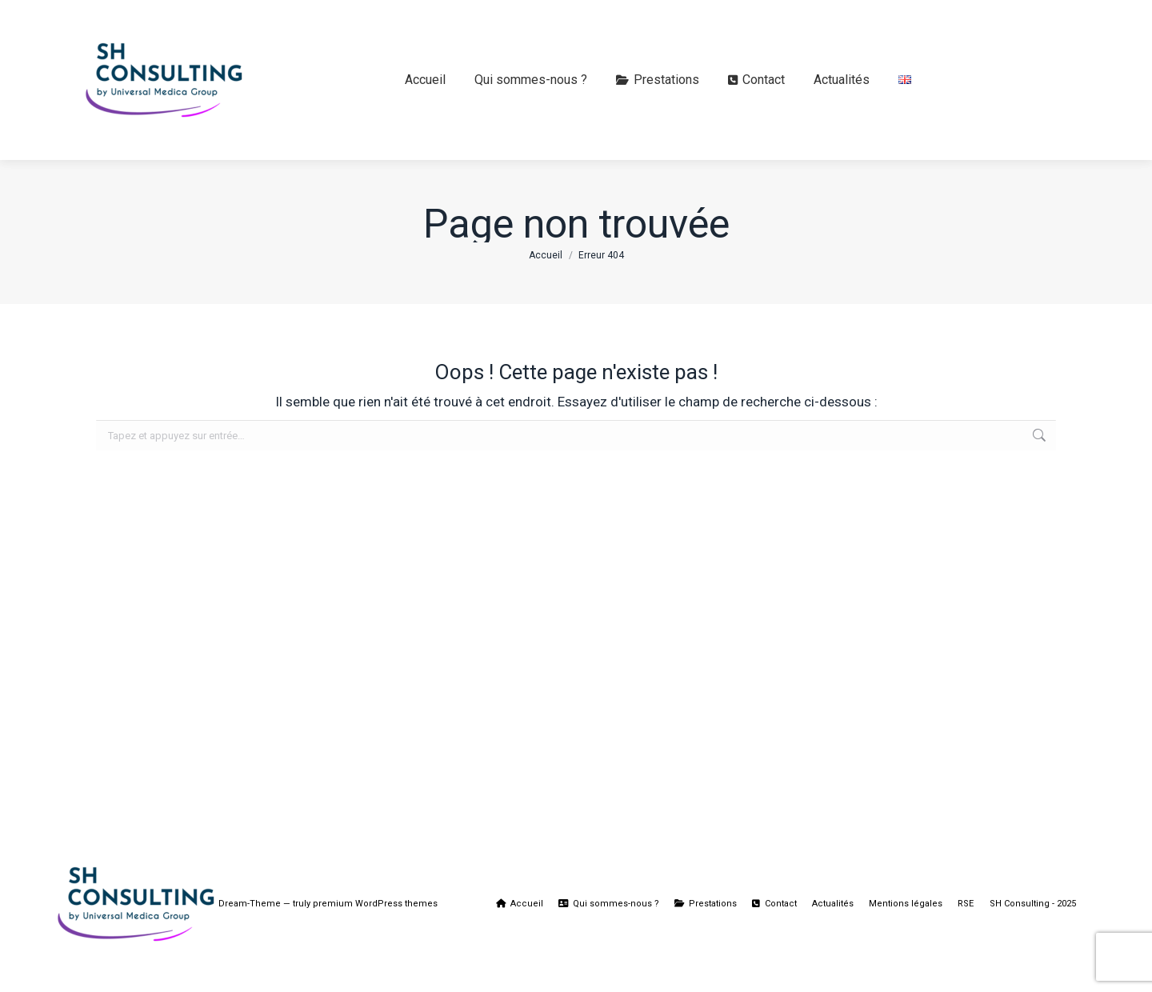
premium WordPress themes (375, 903)
